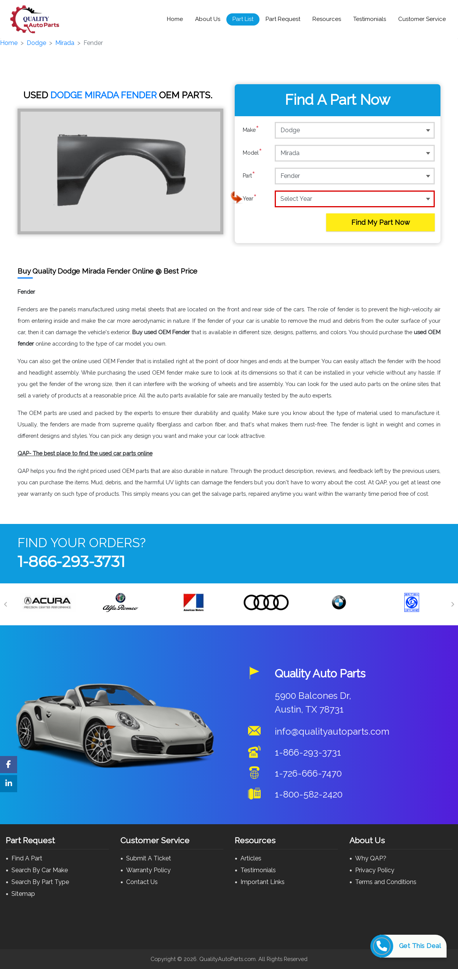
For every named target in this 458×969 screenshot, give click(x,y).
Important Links (262, 882)
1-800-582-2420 (309, 794)
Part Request (283, 19)
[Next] (452, 604)
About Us (207, 19)
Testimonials (369, 19)
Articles (250, 858)
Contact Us (142, 882)
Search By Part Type (40, 882)
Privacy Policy (374, 870)
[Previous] (6, 604)
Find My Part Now (380, 222)
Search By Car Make (39, 870)
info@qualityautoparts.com (332, 731)
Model (252, 153)
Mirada (64, 42)
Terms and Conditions (385, 882)
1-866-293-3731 (71, 561)
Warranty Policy (148, 870)
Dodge (36, 42)
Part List (242, 19)
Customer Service (422, 19)
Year (250, 199)
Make (251, 130)
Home (175, 19)
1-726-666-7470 (308, 773)
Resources (326, 19)
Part (249, 176)
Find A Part (26, 858)
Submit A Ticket (148, 858)
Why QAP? (370, 858)
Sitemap (23, 893)
